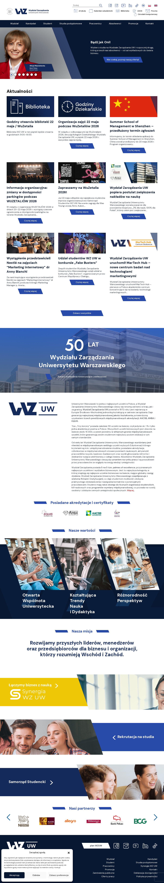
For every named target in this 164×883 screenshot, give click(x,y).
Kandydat (152, 859)
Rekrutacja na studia (133, 736)
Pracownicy (108, 866)
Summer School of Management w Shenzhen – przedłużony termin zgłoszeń (132, 126)
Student (110, 862)
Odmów (36, 875)
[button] (68, 852)
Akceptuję (14, 875)
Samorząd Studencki (31, 781)
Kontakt (153, 869)
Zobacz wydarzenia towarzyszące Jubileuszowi (82, 376)
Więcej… (131, 490)
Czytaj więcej (82, 146)
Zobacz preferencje (59, 875)
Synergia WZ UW (149, 866)
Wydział (110, 859)
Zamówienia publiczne (103, 872)
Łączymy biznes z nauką (30, 685)
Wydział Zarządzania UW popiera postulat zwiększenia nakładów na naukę (132, 192)
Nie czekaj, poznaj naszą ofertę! (123, 59)
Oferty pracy (107, 876)
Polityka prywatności (146, 876)
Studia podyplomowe (146, 862)
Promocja (109, 869)
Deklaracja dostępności (145, 872)
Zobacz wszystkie (82, 313)
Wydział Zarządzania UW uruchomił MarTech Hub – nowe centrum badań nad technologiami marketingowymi (130, 267)
